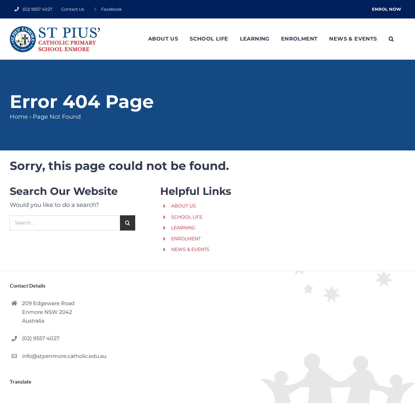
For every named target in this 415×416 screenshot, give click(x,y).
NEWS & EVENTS (190, 249)
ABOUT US (183, 206)
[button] (391, 38)
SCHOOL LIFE (186, 217)
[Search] (127, 223)
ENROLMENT (186, 239)
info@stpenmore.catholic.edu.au (64, 356)
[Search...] (65, 223)
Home (19, 116)
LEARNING (183, 228)
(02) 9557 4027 (40, 338)
